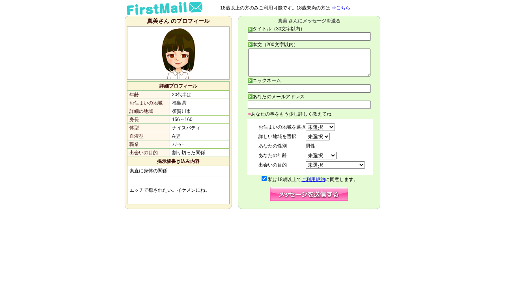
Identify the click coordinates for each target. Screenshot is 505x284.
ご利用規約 (313, 179)
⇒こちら (340, 8)
